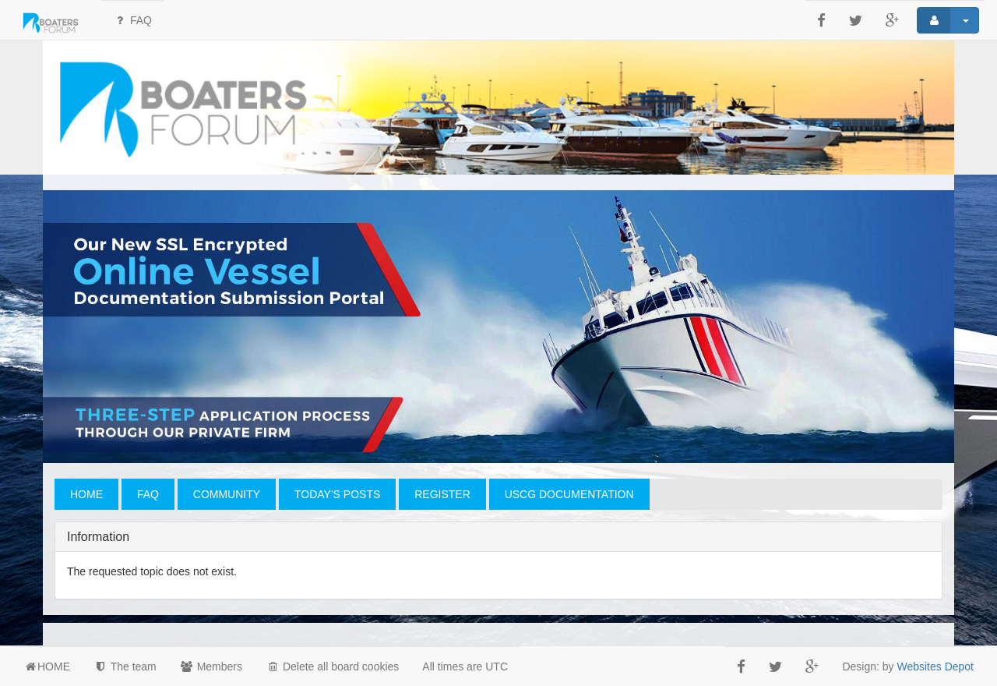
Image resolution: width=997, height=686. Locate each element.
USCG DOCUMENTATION (569, 494)
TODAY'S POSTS (337, 494)
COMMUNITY (226, 494)
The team (125, 666)
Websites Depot (935, 666)
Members (211, 666)
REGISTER (442, 494)
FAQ (132, 20)
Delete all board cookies (332, 666)
